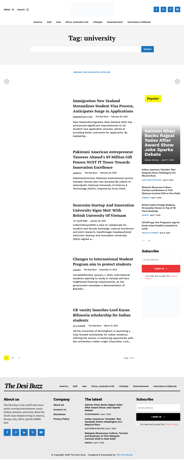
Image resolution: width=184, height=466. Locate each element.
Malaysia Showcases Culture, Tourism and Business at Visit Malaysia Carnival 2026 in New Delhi (161, 190)
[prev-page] (6, 82)
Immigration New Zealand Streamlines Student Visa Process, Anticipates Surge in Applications (102, 106)
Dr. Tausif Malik (80, 230)
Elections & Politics (152, 180)
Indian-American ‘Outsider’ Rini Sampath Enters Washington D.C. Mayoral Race (159, 173)
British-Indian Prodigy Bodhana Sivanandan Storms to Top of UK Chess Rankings (159, 208)
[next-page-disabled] (177, 82)
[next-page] (19, 364)
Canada (77, 279)
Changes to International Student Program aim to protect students (101, 268)
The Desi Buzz (103, 119)
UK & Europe (80, 335)
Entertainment (92, 421)
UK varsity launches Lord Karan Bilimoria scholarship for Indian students (101, 321)
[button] (23, 9)
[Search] (147, 49)
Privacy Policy (171, 431)
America (77, 182)
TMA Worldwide (124, 461)
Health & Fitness (150, 233)
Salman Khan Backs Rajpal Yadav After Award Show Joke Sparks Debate (160, 150)
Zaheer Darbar (152, 160)
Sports (145, 216)
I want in (161, 269)
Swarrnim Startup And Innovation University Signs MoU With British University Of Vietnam (99, 217)
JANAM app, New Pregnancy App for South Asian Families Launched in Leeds (161, 225)
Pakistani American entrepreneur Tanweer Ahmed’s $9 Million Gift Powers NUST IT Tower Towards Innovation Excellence (99, 163)
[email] (161, 260)
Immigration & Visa (83, 120)
